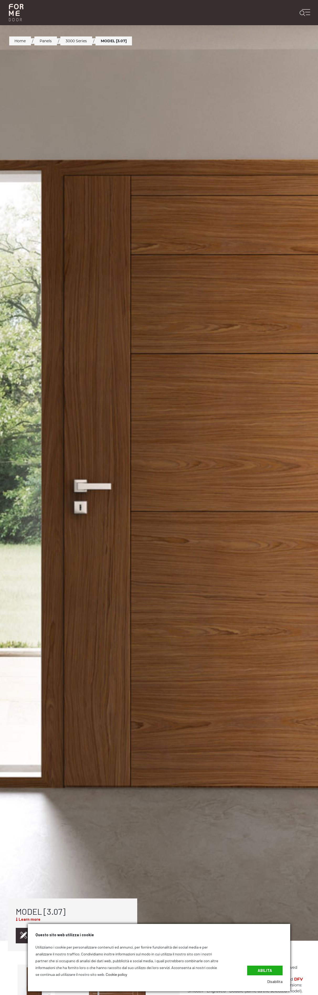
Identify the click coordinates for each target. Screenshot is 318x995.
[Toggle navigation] (307, 12)
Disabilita (275, 981)
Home (20, 41)
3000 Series (76, 41)
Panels (46, 41)
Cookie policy (116, 974)
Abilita (265, 970)
